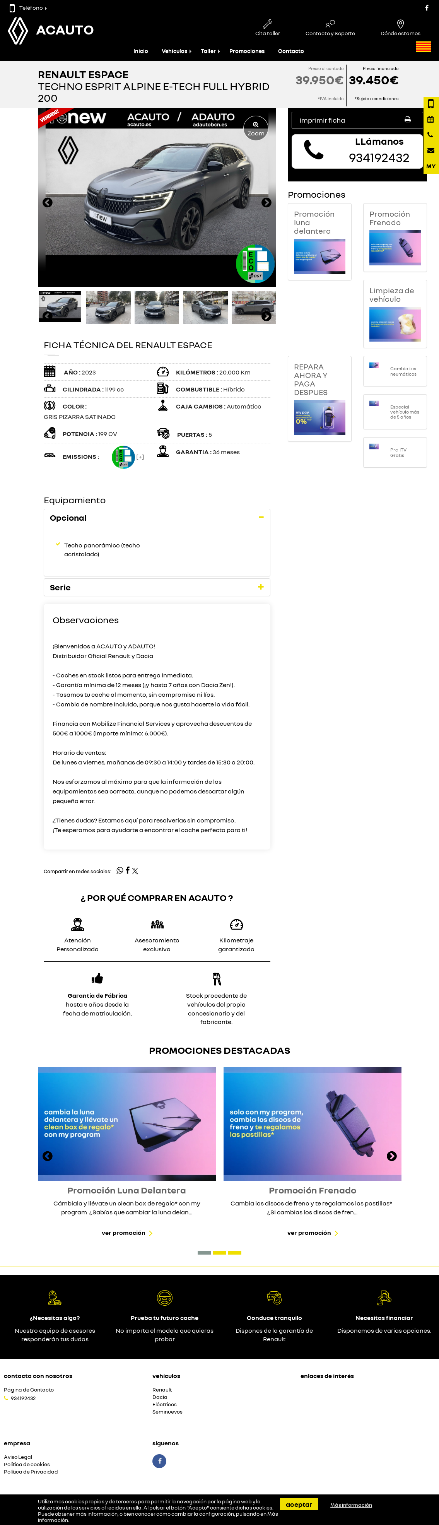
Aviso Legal (18, 1457)
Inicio (140, 51)
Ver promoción (123, 1232)
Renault (162, 1390)
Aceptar (299, 1504)
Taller (208, 51)
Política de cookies (27, 1464)
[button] (204, 1253)
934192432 (23, 1398)
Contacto (291, 51)
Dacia (159, 1397)
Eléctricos (164, 1404)
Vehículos (174, 51)
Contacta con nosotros (38, 1376)
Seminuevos (167, 1412)
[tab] (157, 517)
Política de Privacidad (31, 1472)
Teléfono (26, 7)
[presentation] (47, 203)
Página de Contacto (29, 1390)
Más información (351, 1505)
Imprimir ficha (357, 119)
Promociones (247, 51)
